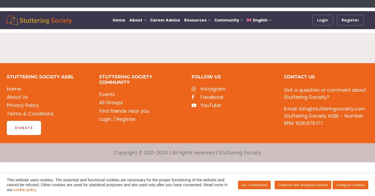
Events (107, 94)
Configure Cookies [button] (350, 185)
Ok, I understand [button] (254, 185)
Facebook (208, 97)
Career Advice (165, 20)
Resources (195, 20)
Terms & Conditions (30, 114)
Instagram (209, 89)
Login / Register (117, 119)
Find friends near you (124, 111)
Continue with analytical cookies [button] (303, 185)
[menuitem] (259, 20)
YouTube (206, 105)
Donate (24, 127)
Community (226, 20)
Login (322, 20)
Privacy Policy (23, 105)
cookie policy (25, 190)
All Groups (111, 102)
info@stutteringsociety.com (332, 109)
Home (119, 20)
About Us (17, 97)
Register (350, 20)
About (135, 20)
